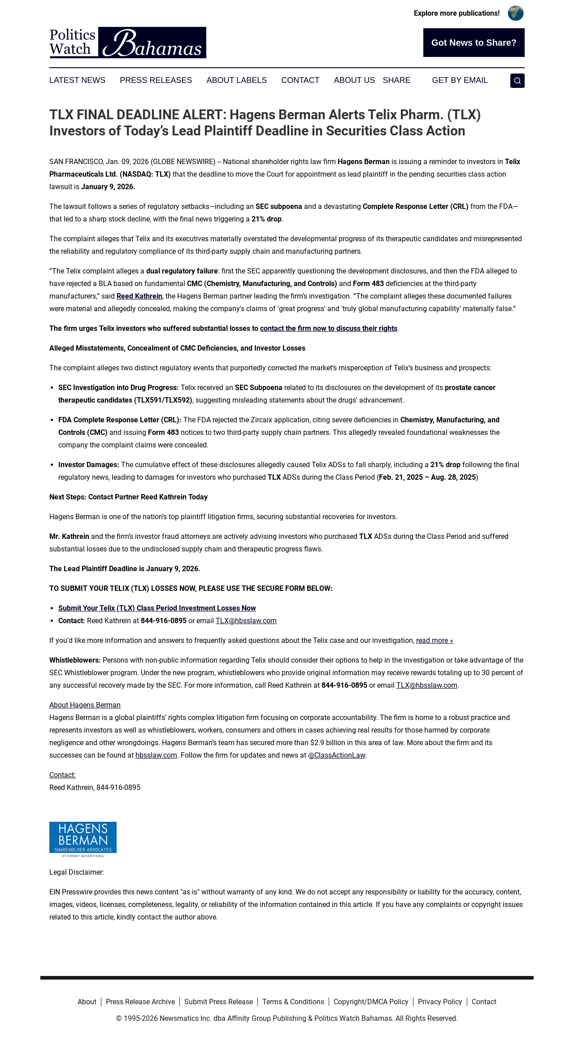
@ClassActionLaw (336, 755)
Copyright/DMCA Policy (371, 1002)
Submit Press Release (218, 1002)
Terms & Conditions (293, 1002)
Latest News (77, 80)
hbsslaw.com (156, 755)
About (87, 1002)
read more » (434, 640)
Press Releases (156, 80)
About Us (354, 80)
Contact (300, 80)
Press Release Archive (140, 1002)
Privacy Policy (440, 1002)
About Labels (236, 80)
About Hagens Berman (85, 705)
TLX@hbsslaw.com (246, 620)
